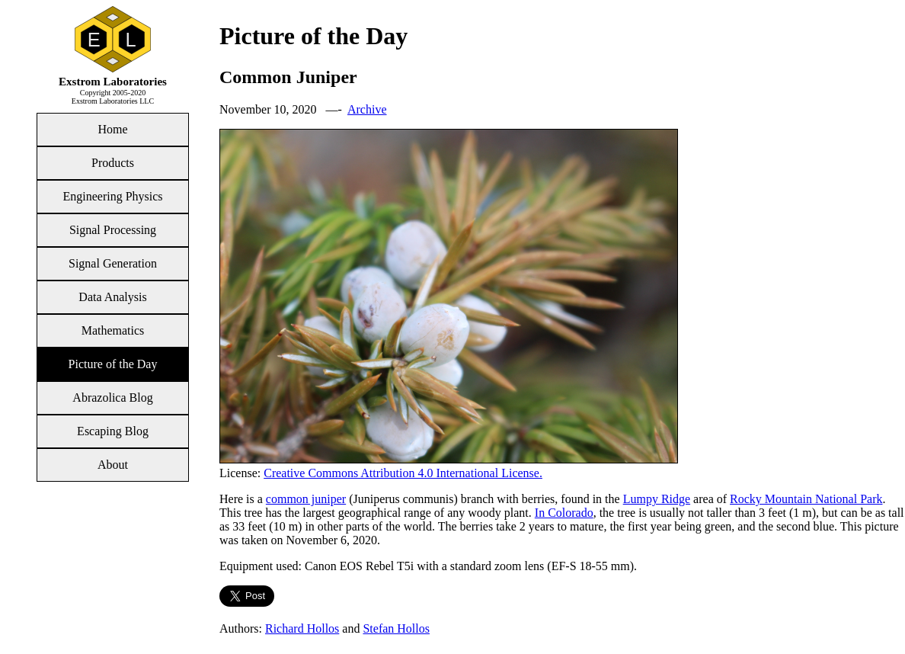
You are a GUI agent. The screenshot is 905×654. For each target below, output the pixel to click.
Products (112, 162)
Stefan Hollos (396, 628)
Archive (367, 109)
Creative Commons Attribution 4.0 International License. (403, 472)
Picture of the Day (113, 363)
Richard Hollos (302, 628)
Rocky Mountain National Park (806, 498)
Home (112, 129)
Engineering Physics (112, 196)
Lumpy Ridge (656, 498)
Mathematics (113, 330)
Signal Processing (112, 229)
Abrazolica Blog (112, 397)
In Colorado (564, 512)
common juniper (306, 498)
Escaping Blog (113, 431)
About (113, 464)
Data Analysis (112, 296)
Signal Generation (113, 263)
